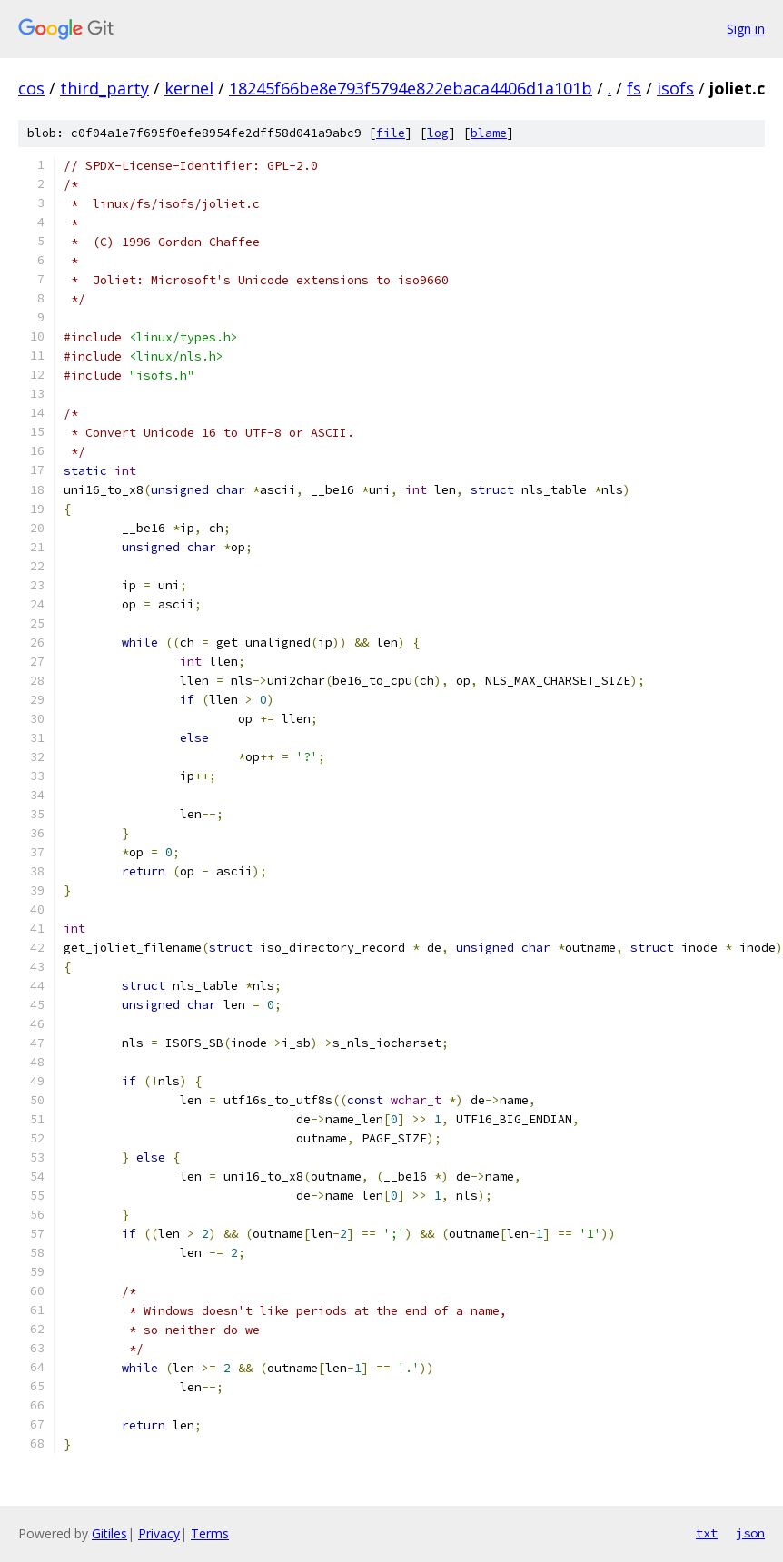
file (390, 133)
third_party (104, 88)
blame (489, 133)
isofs (675, 88)
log (438, 133)
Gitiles (109, 1533)
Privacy (159, 1533)
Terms (210, 1533)
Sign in (746, 28)
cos (31, 88)
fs (634, 88)
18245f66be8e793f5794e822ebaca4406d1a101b (410, 88)
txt (707, 1533)
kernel (188, 88)
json (750, 1533)
